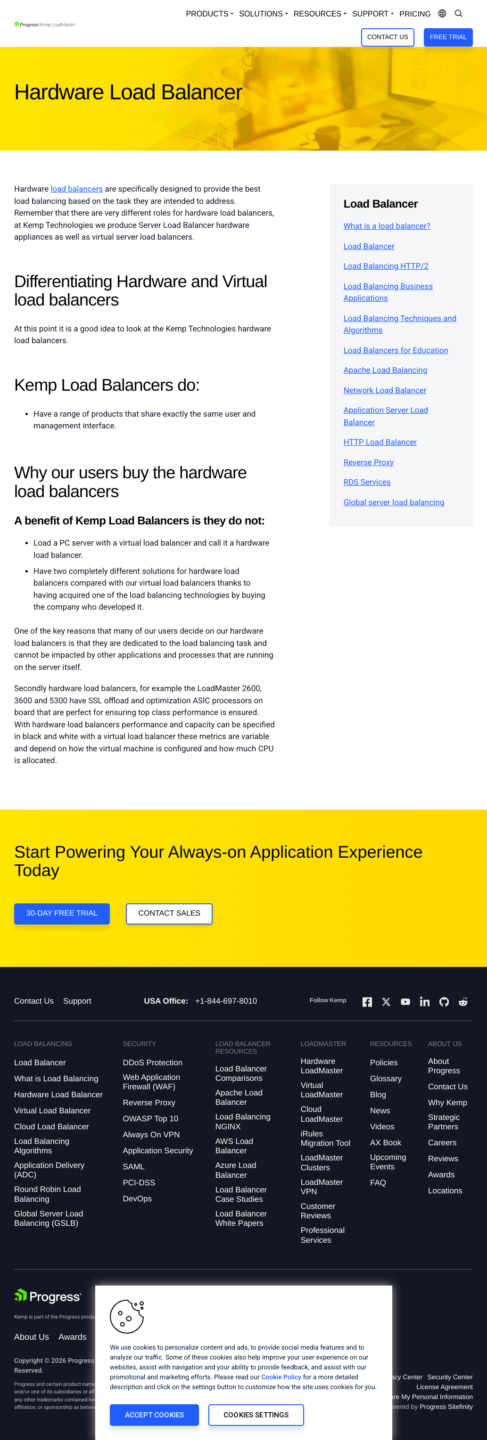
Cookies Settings (256, 1415)
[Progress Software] (48, 1296)
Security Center (450, 1377)
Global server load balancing (394, 502)
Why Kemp (447, 1102)
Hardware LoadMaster (322, 1066)
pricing (415, 14)
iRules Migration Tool (326, 1138)
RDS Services (367, 482)
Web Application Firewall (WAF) (151, 1082)
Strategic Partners (444, 1122)
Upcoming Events (388, 1162)
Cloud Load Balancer (51, 1126)
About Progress (444, 1066)
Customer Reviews (318, 1211)
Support (77, 1001)
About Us (31, 1337)
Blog (378, 1094)
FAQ (378, 1182)
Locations (445, 1190)
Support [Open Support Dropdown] (370, 14)
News (380, 1110)
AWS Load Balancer (234, 1146)
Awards (441, 1174)
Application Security (158, 1150)
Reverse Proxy (369, 462)
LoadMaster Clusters (322, 1162)
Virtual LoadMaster (322, 1090)
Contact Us (387, 36)
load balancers (76, 189)
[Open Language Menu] (442, 14)
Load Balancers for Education (396, 350)
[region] (243, 1363)
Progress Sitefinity (446, 1406)
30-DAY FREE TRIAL (62, 913)
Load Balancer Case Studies (241, 1194)
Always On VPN (151, 1134)
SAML (133, 1166)
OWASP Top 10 (150, 1118)
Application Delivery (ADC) (49, 1170)
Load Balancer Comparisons (241, 1073)
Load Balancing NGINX (243, 1121)
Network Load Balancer (385, 390)
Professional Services (323, 1235)
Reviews (443, 1158)
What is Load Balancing (56, 1078)
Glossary (386, 1078)
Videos (382, 1126)
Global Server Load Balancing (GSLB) (48, 1218)
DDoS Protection (152, 1062)
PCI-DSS (139, 1182)
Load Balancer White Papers (241, 1218)
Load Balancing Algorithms (41, 1146)
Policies (384, 1062)
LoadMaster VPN (322, 1187)
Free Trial (448, 36)
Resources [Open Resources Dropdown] (317, 14)
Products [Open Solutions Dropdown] (207, 14)
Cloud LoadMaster (322, 1114)
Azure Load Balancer (235, 1170)
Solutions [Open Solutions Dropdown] (260, 14)
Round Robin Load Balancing (47, 1194)
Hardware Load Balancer (58, 1094)
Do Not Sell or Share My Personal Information (406, 1396)
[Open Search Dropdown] (458, 14)
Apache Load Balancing (386, 370)
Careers (442, 1142)
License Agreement (444, 1387)
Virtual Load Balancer (52, 1110)
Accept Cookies (154, 1415)
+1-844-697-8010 (226, 1001)
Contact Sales (169, 913)
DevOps (137, 1198)
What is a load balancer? (387, 226)
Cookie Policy (281, 1377)
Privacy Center (401, 1377)
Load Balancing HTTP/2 (386, 266)
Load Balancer (369, 246)
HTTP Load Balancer (380, 442)
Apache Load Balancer (239, 1097)
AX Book (385, 1142)
